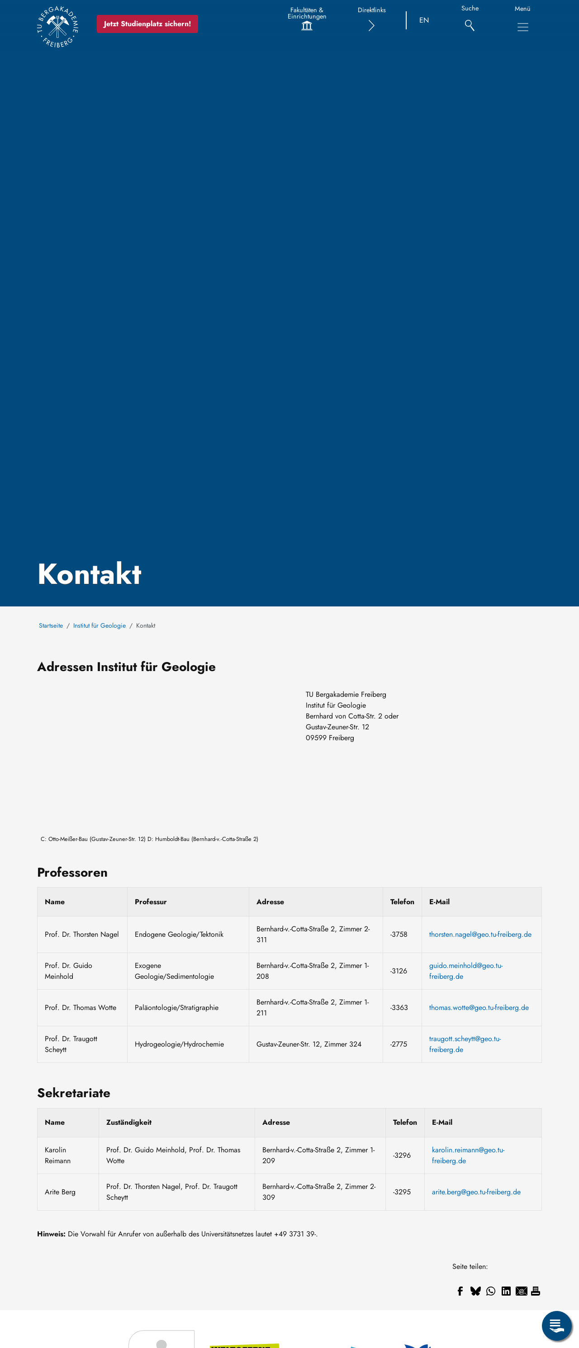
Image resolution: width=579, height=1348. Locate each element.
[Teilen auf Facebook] (460, 1291)
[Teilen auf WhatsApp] (491, 1291)
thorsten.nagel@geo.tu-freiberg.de (480, 934)
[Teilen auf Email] (521, 1291)
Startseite (51, 625)
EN (424, 20)
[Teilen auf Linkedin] (506, 1291)
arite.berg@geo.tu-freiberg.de (476, 1192)
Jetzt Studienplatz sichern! (147, 24)
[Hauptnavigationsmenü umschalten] (523, 27)
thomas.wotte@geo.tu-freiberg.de (479, 1007)
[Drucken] (535, 1291)
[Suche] (470, 20)
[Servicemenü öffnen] (557, 1326)
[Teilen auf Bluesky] (475, 1291)
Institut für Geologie (99, 625)
